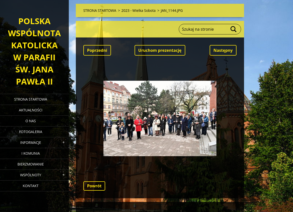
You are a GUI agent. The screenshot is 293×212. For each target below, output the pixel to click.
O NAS (30, 120)
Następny (223, 50)
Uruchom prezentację (160, 50)
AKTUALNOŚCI (30, 110)
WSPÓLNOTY (30, 175)
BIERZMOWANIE (31, 164)
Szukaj (233, 29)
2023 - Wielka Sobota (139, 10)
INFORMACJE (30, 142)
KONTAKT (31, 185)
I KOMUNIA (30, 153)
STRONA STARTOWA (30, 99)
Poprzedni (97, 50)
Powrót (94, 186)
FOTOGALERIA (30, 131)
